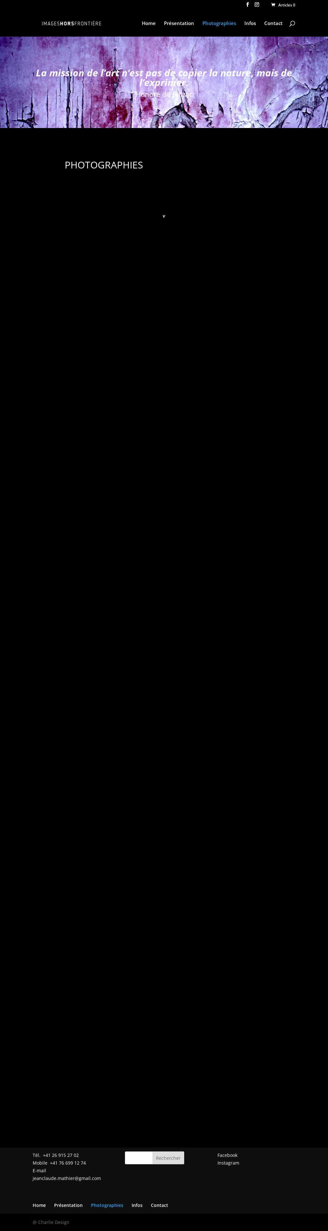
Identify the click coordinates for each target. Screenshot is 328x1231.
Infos (250, 23)
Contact (273, 23)
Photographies (219, 23)
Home (149, 23)
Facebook (227, 1155)
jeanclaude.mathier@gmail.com (67, 1178)
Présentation (179, 23)
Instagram (228, 1163)
